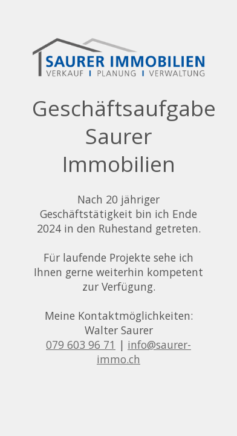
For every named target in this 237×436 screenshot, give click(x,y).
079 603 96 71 (80, 344)
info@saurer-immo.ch (144, 351)
